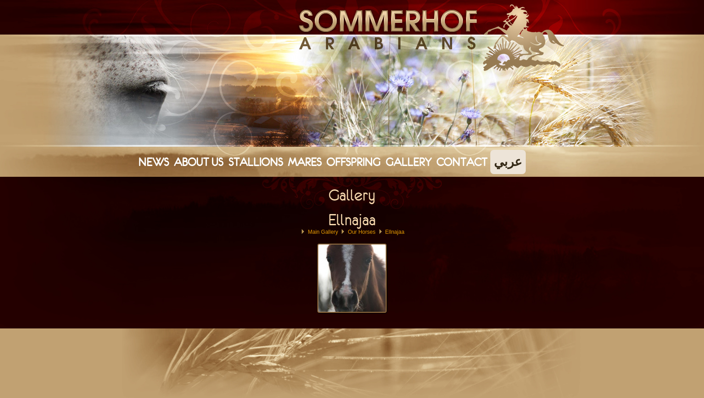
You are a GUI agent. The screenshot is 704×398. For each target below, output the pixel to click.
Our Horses (361, 232)
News (153, 162)
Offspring (353, 162)
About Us (198, 162)
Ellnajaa (395, 232)
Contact (461, 162)
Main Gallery (323, 232)
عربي (508, 162)
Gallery (408, 162)
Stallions (256, 162)
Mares (304, 162)
